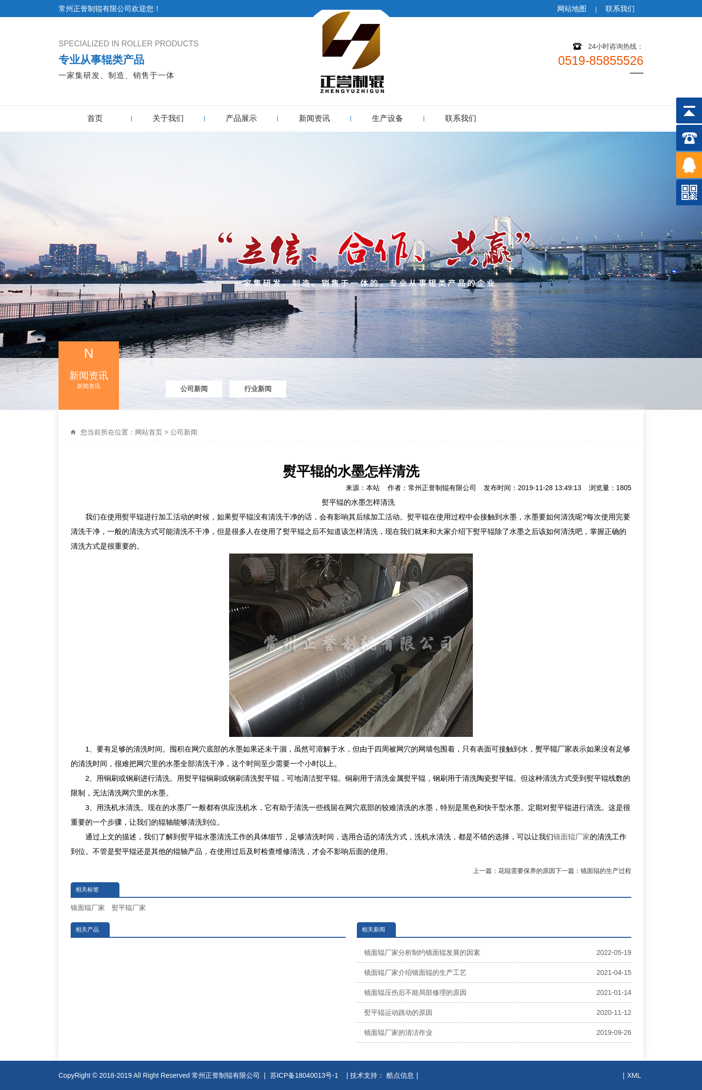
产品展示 (241, 118)
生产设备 (387, 118)
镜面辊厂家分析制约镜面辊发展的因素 (498, 952)
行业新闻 (258, 389)
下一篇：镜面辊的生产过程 (593, 870)
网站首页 (148, 432)
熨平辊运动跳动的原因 (498, 1012)
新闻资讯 (314, 118)
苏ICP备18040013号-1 (305, 1075)
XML (634, 1075)
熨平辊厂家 (129, 908)
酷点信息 (400, 1075)
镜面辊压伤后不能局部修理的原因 (498, 992)
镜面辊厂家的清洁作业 (498, 1032)
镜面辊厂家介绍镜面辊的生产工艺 (498, 972)
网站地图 (571, 8)
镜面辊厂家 (571, 836)
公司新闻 (194, 389)
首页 (95, 118)
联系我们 (620, 8)
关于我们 (168, 118)
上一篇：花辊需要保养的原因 (514, 870)
